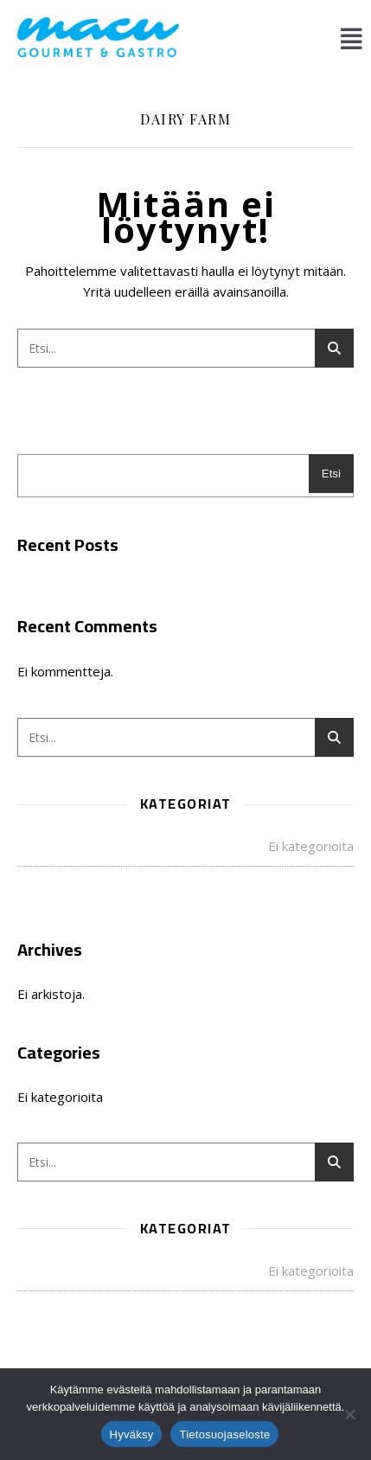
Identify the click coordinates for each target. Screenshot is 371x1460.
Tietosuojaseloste (224, 1434)
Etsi (331, 473)
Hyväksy (132, 1434)
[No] (349, 1414)
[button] (351, 38)
